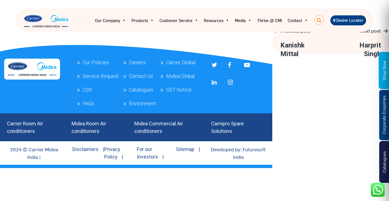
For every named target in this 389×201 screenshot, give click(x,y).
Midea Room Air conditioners (88, 127)
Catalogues (141, 90)
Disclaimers (85, 149)
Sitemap (185, 149)
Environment (142, 103)
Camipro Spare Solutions (227, 127)
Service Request (101, 76)
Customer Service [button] (178, 20)
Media (243, 20)
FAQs (88, 103)
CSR (87, 90)
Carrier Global (180, 62)
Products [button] (143, 20)
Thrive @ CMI (269, 20)
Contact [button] (298, 20)
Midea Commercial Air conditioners (158, 127)
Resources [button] (216, 20)
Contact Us (141, 76)
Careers (137, 62)
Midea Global (180, 76)
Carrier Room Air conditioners (25, 127)
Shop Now (384, 70)
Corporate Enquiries (384, 114)
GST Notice (179, 90)
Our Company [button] (110, 20)
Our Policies (96, 62)
